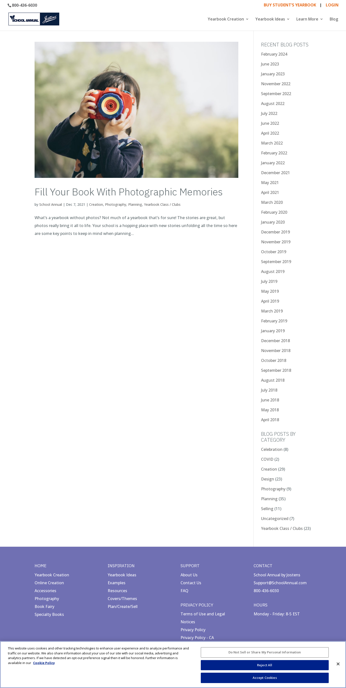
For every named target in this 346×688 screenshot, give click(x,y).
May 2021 (270, 182)
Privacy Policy (193, 629)
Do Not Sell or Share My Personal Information (264, 652)
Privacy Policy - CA (197, 637)
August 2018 (273, 380)
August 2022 (273, 103)
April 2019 (270, 301)
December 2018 (275, 340)
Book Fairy (44, 606)
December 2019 (275, 232)
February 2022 (274, 153)
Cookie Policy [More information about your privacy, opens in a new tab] (44, 663)
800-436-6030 (24, 5)
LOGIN (332, 5)
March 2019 (272, 311)
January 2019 (273, 331)
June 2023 (270, 64)
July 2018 (269, 390)
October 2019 (273, 251)
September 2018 (276, 370)
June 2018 (270, 400)
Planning (135, 204)
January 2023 (273, 74)
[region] (173, 664)
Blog (334, 19)
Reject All (264, 665)
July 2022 (269, 113)
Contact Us (191, 582)
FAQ (184, 590)
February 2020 (274, 212)
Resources (117, 590)
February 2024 (274, 54)
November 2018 (275, 350)
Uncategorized (274, 518)
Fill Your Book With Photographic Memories (129, 191)
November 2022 (275, 83)
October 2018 (273, 360)
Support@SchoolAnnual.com (280, 582)
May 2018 (270, 410)
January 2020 (273, 222)
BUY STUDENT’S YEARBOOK (290, 5)
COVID (267, 459)
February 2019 (274, 321)
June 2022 (270, 123)
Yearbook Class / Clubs (162, 204)
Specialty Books (49, 614)
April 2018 (270, 419)
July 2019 (269, 281)
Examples (116, 582)
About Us (189, 575)
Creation (96, 204)
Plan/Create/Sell (123, 606)
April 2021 (270, 192)
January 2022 (273, 163)
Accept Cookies (265, 677)
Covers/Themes (122, 598)
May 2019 (270, 291)
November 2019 (275, 242)
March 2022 (272, 143)
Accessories (45, 590)
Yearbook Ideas (270, 19)
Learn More (307, 19)
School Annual (50, 204)
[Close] (338, 664)
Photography (115, 204)
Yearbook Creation (226, 19)
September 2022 (276, 93)
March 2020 (272, 202)
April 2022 (270, 133)
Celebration (272, 449)
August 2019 (273, 271)
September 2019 (276, 261)
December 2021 (275, 172)
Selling (267, 508)
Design (267, 479)
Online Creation (49, 582)
